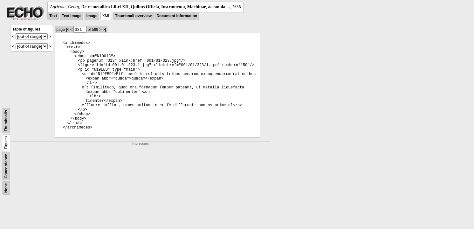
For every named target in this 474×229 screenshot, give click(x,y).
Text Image (71, 16)
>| (104, 29)
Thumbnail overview (133, 16)
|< (67, 29)
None (6, 188)
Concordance (6, 166)
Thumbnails (6, 120)
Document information (176, 16)
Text (53, 16)
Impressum (140, 143)
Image (92, 16)
